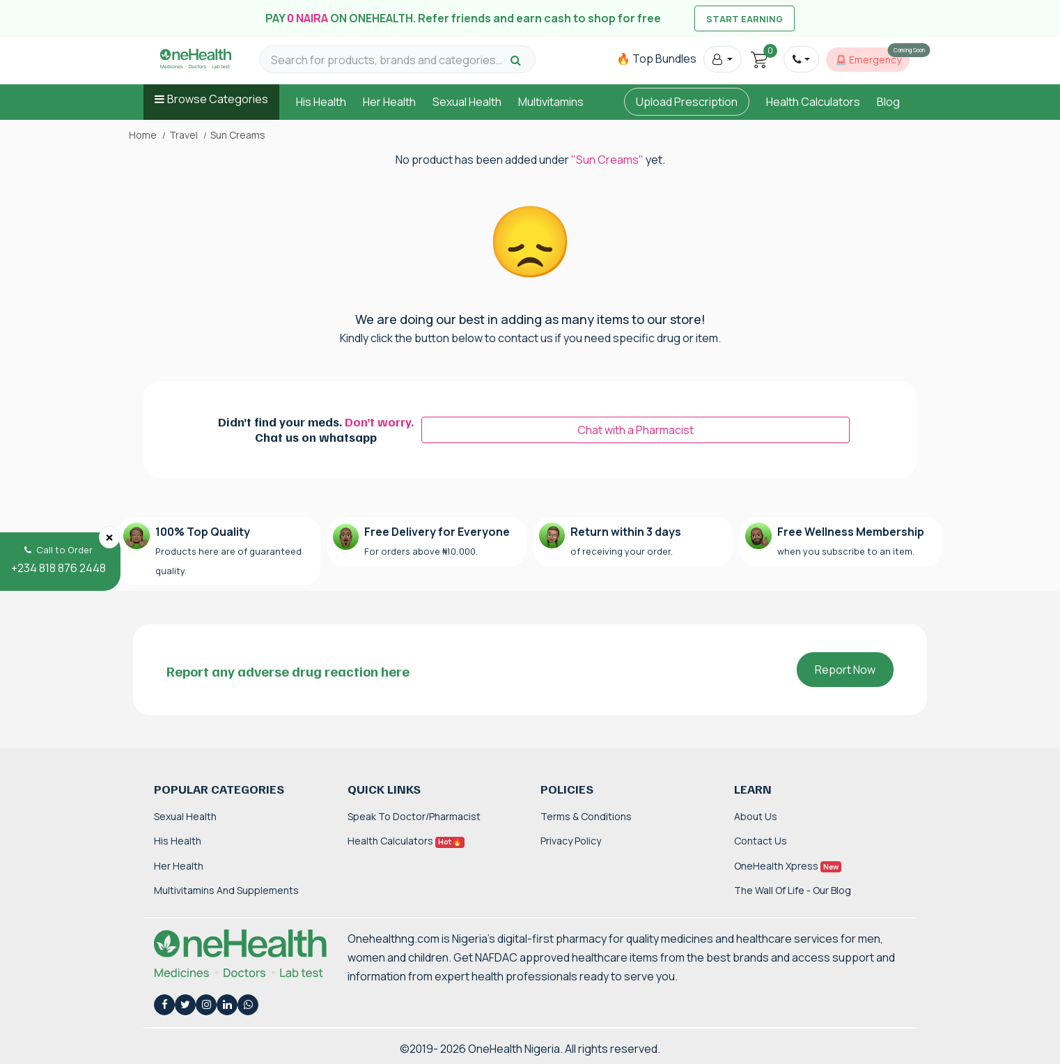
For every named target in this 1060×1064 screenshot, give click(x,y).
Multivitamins (551, 101)
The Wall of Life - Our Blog (792, 890)
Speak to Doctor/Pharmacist (414, 816)
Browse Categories (217, 99)
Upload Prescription (687, 101)
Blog (888, 101)
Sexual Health (466, 101)
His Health (321, 101)
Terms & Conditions (586, 816)
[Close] (109, 537)
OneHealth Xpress (787, 865)
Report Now (845, 669)
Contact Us (760, 840)
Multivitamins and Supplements (226, 890)
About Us (755, 816)
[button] (722, 59)
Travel (183, 135)
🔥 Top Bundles (656, 58)
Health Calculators (813, 101)
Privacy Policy (570, 840)
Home (143, 135)
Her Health (389, 101)
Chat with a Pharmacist (635, 430)
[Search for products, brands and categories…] (388, 60)
